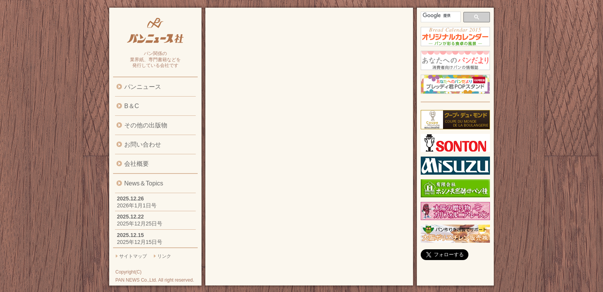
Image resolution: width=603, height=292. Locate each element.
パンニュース (142, 86)
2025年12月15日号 (139, 242)
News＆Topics (143, 183)
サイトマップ (133, 256)
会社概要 (136, 163)
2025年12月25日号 (139, 223)
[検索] (440, 15)
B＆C (131, 106)
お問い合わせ (142, 144)
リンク (164, 256)
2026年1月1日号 (137, 205)
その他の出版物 (145, 125)
